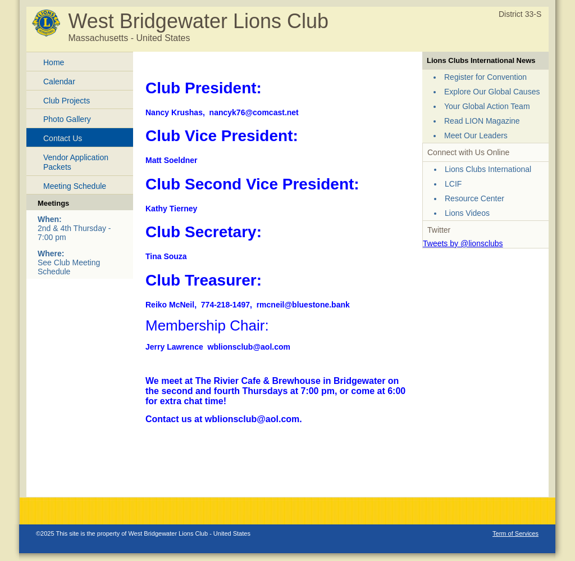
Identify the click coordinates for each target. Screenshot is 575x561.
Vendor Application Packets (75, 162)
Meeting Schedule (74, 186)
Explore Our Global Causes (492, 91)
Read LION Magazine (482, 120)
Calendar (59, 81)
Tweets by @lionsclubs (463, 243)
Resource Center (474, 198)
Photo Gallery (67, 119)
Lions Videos (467, 213)
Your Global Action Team (487, 106)
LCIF (453, 183)
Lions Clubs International (488, 169)
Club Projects (66, 100)
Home (53, 62)
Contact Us (62, 138)
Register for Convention (485, 77)
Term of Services (515, 533)
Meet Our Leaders (476, 135)
